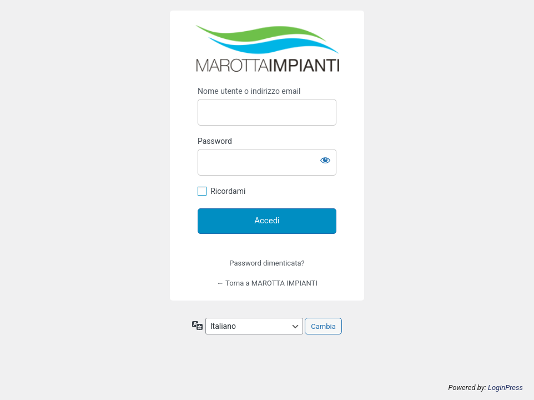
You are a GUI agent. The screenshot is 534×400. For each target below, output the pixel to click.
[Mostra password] (325, 160)
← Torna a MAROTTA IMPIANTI (267, 283)
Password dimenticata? (266, 263)
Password (215, 141)
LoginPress (505, 387)
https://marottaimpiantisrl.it (267, 48)
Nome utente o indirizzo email (249, 91)
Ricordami (227, 191)
